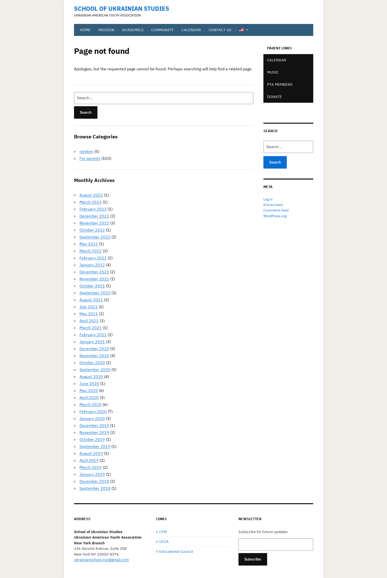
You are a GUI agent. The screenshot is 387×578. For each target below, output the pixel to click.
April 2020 (89, 397)
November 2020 (94, 355)
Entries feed (273, 204)
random (86, 151)
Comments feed (276, 210)
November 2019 (94, 432)
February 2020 (93, 411)
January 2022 (92, 264)
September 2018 (94, 488)
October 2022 (92, 229)
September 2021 (94, 292)
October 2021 (92, 285)
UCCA (164, 541)
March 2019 (90, 467)
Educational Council (176, 551)
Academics (133, 29)
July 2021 (88, 306)
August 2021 (91, 299)
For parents (89, 158)
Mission (106, 29)
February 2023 (93, 208)
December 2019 (94, 425)
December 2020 (94, 348)
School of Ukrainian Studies (121, 8)
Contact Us (220, 29)
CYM (163, 531)
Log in (268, 199)
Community (162, 29)
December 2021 (94, 271)
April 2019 (89, 460)
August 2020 (91, 376)
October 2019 (92, 439)
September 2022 (94, 236)
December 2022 (94, 215)
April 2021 (89, 320)
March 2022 (90, 250)
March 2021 (90, 327)
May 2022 (88, 243)
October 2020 (92, 362)
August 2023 (91, 195)
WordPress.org (274, 216)
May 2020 (88, 390)
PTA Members (280, 84)
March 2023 (90, 201)
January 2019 (92, 474)
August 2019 (91, 453)
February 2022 (93, 257)
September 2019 (94, 446)
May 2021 (88, 313)
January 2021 (92, 341)
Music (273, 72)
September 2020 (94, 369)
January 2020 (92, 418)
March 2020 (90, 404)
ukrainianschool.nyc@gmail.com (101, 559)
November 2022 (94, 222)
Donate (274, 96)
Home (85, 29)
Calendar (191, 29)
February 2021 (93, 334)
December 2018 (94, 481)
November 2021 (94, 278)
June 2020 (89, 383)
